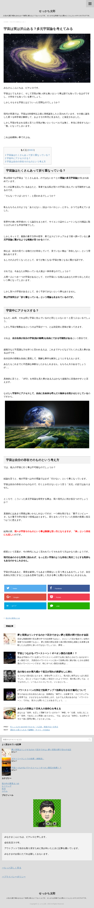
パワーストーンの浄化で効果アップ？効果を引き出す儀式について (51, 690)
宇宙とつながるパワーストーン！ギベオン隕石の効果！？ (47, 653)
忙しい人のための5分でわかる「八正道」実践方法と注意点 (34, 727)
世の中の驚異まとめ (13, 618)
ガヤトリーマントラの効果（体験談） (27, 759)
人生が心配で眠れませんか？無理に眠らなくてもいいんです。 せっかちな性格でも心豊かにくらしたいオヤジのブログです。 (47, 898)
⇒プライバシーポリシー (14, 877)
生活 (4, 789)
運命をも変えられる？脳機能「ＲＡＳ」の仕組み (30, 730)
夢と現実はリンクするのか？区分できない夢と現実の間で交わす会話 (52, 635)
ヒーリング (6, 786)
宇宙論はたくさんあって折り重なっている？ (27, 155)
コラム (5, 791)
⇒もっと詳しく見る (11, 868)
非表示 (31, 150)
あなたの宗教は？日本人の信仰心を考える (39, 708)
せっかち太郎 (47, 11)
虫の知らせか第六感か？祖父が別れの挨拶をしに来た (44, 671)
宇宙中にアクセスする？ (18, 158)
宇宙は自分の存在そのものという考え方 (25, 161)
